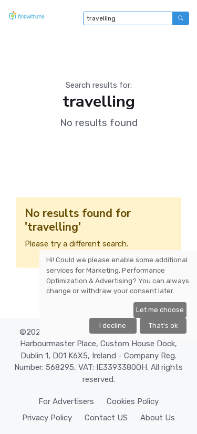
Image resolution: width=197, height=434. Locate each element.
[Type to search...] (128, 18)
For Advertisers (66, 401)
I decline (112, 325)
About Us (157, 417)
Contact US (106, 417)
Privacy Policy (47, 417)
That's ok (163, 325)
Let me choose (160, 310)
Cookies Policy (133, 401)
